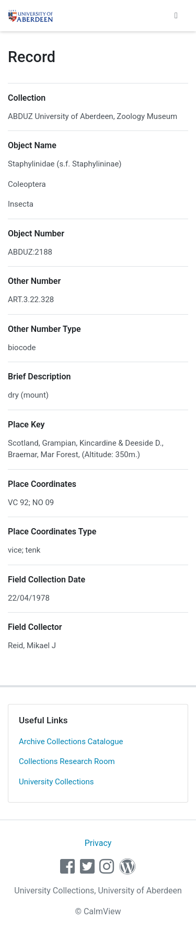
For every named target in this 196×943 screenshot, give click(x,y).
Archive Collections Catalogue (71, 741)
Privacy (98, 843)
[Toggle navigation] (176, 15)
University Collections (56, 781)
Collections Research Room (67, 761)
